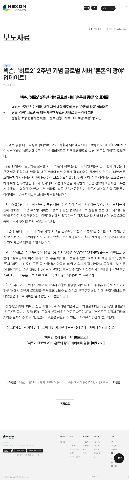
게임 (71, 436)
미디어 (113, 453)
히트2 (72, 453)
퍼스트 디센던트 (75, 457)
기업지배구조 (98, 442)
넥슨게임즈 (63, 436)
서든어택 (73, 446)
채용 (84, 453)
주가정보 (96, 446)
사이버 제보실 (20, 450)
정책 (112, 442)
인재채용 (86, 436)
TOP (119, 458)
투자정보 (96, 436)
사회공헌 (113, 446)
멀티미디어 (114, 466)
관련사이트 (95, 477)
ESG (112, 436)
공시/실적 (97, 453)
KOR (104, 8)
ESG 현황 (114, 449)
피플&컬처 (86, 446)
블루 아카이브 (74, 449)
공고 (95, 457)
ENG (112, 8)
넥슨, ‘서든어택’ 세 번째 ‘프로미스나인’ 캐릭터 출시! (40, 382)
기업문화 (86, 442)
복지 (84, 449)
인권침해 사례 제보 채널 (35, 450)
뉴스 (112, 459)
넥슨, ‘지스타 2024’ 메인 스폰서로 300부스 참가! (89, 382)
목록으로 (65, 403)
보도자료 (113, 462)
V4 (71, 442)
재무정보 (96, 449)
